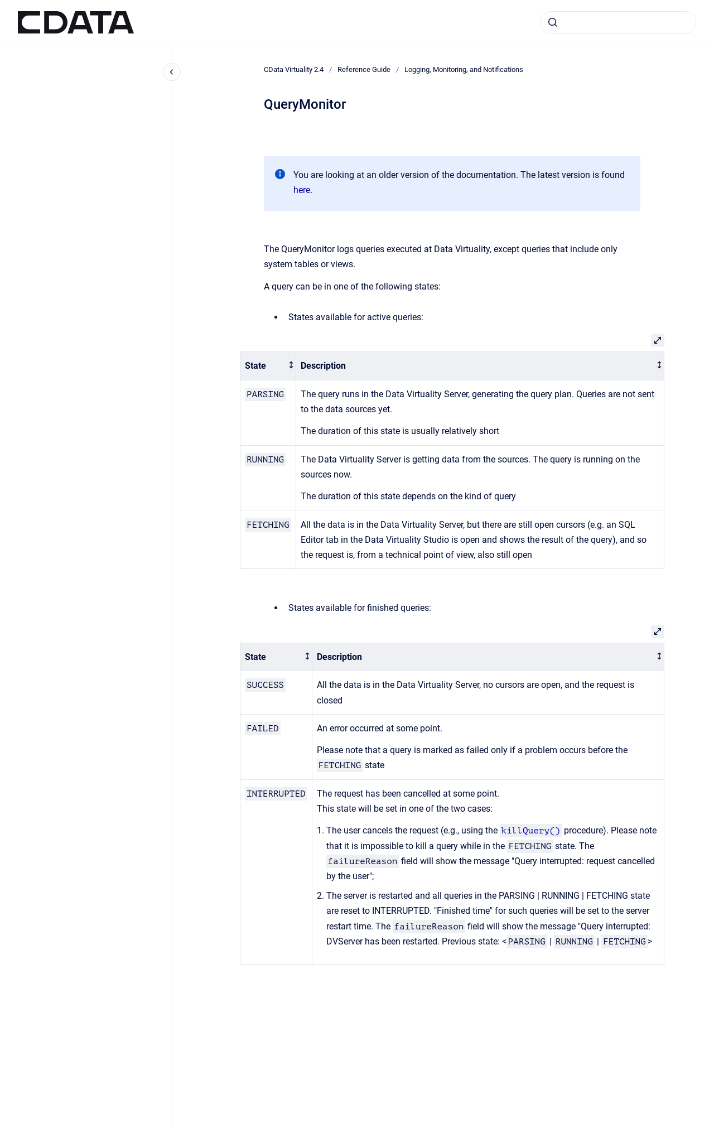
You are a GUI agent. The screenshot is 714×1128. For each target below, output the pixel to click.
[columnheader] (268, 366)
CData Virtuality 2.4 (294, 69)
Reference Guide (363, 69)
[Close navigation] (172, 72)
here (301, 190)
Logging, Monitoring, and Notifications (463, 69)
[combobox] (618, 22)
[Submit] (553, 22)
